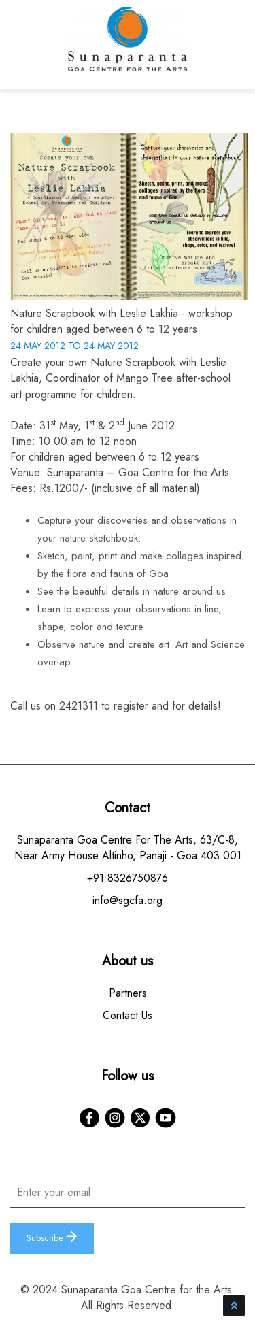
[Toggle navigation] (232, 48)
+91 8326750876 (127, 878)
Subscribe (52, 1237)
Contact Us (127, 1015)
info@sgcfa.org (127, 900)
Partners (128, 993)
